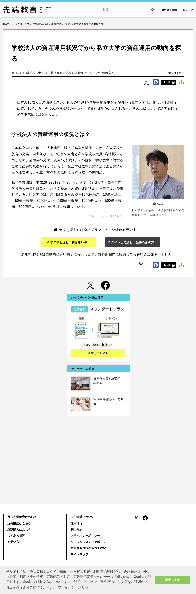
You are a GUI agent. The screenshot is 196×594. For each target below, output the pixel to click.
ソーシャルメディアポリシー (90, 541)
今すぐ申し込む (98, 353)
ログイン (188, 9)
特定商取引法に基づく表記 (88, 548)
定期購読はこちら (19, 523)
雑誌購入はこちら (19, 529)
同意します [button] (172, 580)
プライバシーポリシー (85, 535)
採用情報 (76, 523)
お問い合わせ (16, 541)
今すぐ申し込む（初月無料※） (68, 242)
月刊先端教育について (22, 516)
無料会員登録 (169, 9)
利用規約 (76, 529)
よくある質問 (16, 535)
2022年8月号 (175, 73)
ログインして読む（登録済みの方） (132, 242)
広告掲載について (82, 516)
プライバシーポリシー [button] (75, 587)
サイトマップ (79, 554)
